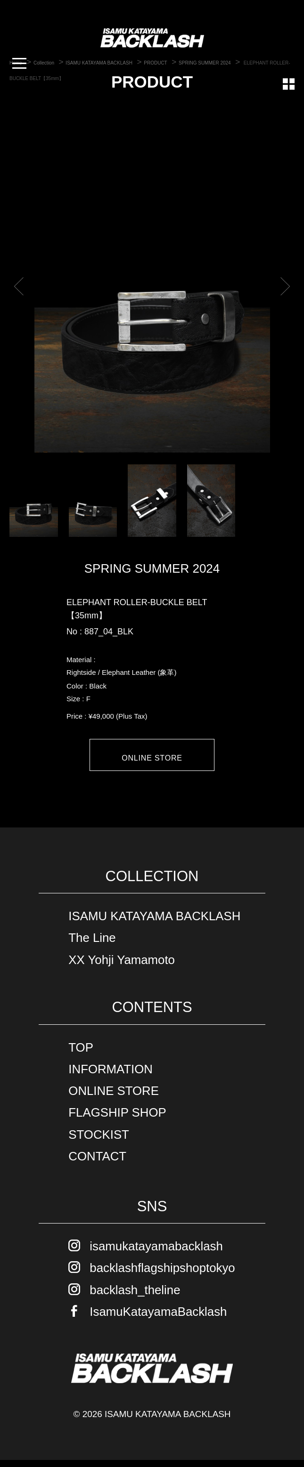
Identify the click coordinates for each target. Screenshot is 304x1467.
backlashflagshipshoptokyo (162, 1274)
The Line (91, 944)
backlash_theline (135, 1296)
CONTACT (97, 1162)
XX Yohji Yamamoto (121, 966)
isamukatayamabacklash (156, 1253)
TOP (80, 1054)
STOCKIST (98, 1141)
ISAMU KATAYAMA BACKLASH (154, 923)
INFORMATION (110, 1076)
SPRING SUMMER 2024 (152, 568)
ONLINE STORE (152, 758)
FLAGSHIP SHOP (117, 1119)
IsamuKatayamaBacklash (158, 1318)
